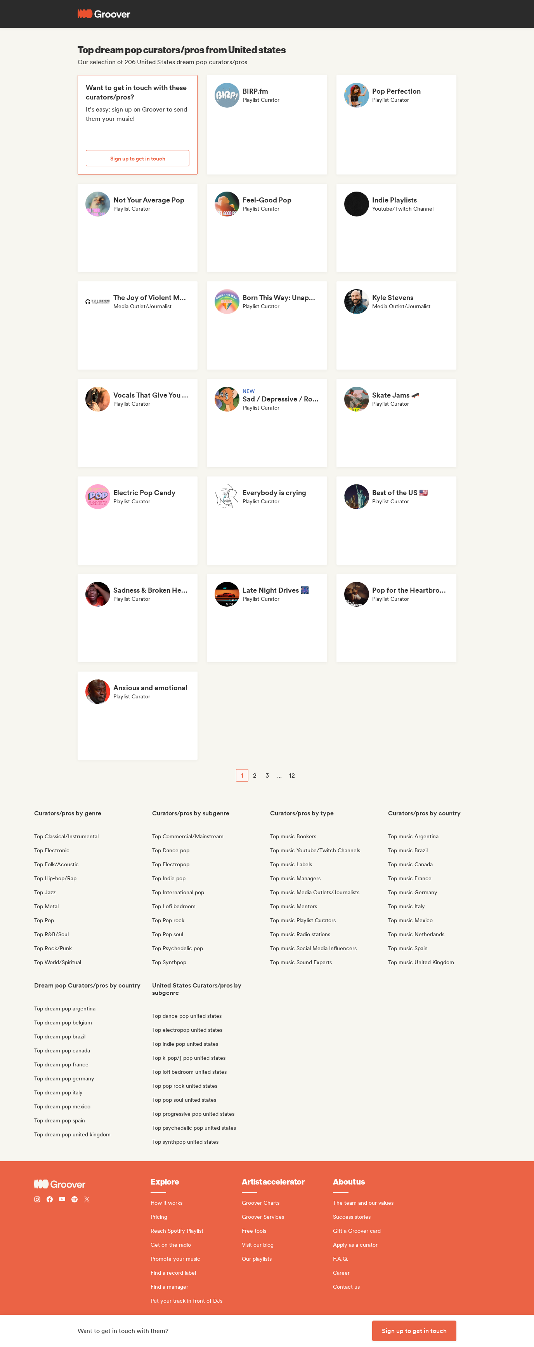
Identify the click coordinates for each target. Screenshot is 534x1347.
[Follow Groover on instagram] (37, 1200)
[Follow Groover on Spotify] (74, 1200)
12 (292, 775)
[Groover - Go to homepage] (92, 1184)
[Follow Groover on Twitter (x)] (87, 1200)
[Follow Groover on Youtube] (62, 1200)
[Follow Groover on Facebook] (50, 1200)
